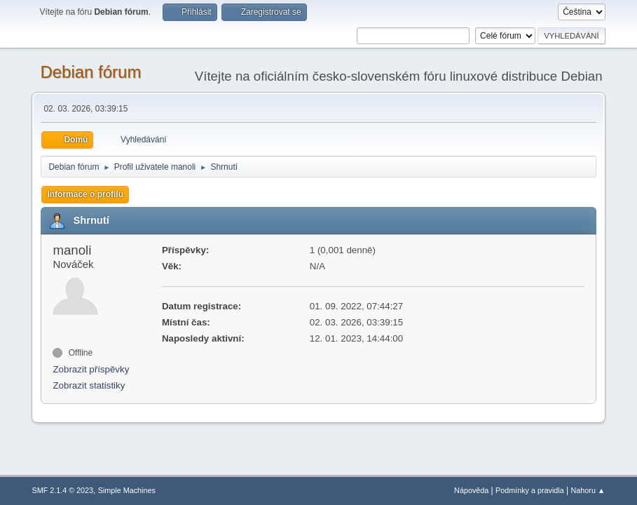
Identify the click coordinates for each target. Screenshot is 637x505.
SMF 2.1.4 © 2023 (62, 490)
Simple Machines (127, 490)
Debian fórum (90, 71)
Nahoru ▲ (588, 490)
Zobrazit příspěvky (91, 369)
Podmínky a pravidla (529, 490)
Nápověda (471, 490)
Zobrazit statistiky (89, 385)
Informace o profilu (85, 194)
